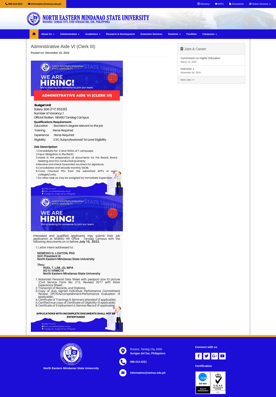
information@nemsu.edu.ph (44, 4)
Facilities (191, 34)
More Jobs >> (187, 80)
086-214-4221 (13, 4)
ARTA (219, 4)
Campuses (209, 34)
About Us (47, 34)
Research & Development (120, 34)
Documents (236, 4)
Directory (203, 4)
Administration (70, 34)
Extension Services (151, 34)
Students (174, 34)
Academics (92, 34)
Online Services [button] (260, 4)
